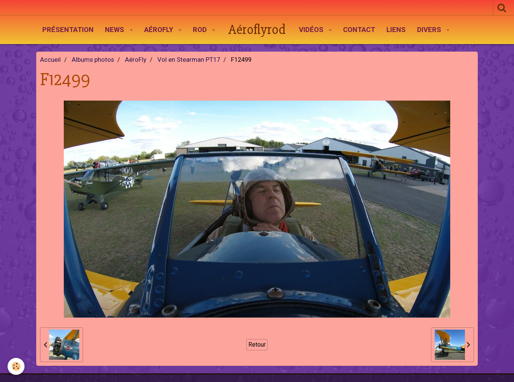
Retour (257, 344)
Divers (430, 30)
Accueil (50, 59)
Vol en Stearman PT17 (188, 59)
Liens (396, 30)
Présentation (68, 30)
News (115, 30)
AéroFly (159, 30)
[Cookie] (16, 366)
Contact (359, 30)
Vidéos (312, 30)
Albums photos (93, 59)
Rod (201, 30)
